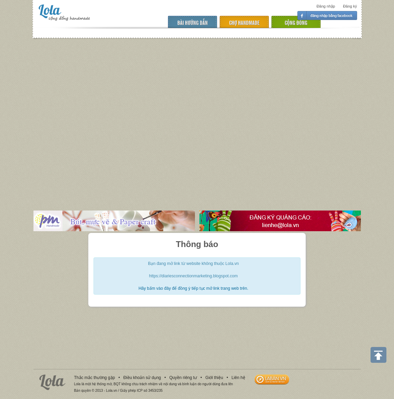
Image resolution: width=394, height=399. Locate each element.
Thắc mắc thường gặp (94, 377)
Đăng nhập (325, 6)
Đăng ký (350, 6)
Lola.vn (52, 382)
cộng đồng (296, 22)
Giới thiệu (214, 377)
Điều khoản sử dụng (142, 377)
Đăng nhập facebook (327, 15)
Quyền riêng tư (183, 377)
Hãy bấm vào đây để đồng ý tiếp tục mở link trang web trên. (193, 288)
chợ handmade (244, 22)
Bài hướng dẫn (192, 22)
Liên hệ (238, 377)
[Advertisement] (64, 119)
